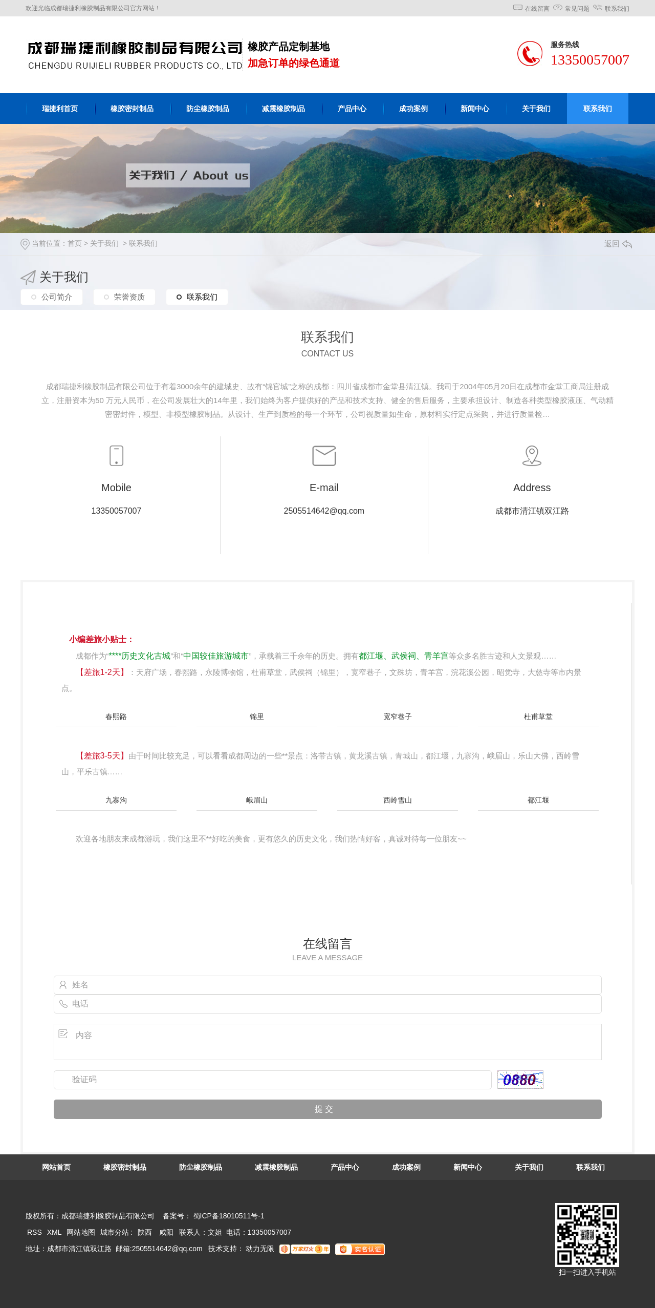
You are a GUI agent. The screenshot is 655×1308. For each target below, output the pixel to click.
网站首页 (56, 1167)
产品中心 (352, 108)
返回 (618, 243)
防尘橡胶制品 (207, 108)
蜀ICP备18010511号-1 (229, 1216)
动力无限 (260, 1248)
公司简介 (56, 296)
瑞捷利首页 (60, 108)
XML (55, 1232)
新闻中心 (475, 108)
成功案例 (413, 108)
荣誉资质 (129, 296)
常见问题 (577, 8)
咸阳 (166, 1232)
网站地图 (81, 1232)
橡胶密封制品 (132, 108)
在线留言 (537, 8)
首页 (75, 243)
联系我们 (617, 8)
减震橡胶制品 (283, 108)
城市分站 (114, 1232)
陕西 (145, 1232)
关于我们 (536, 108)
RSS (35, 1232)
